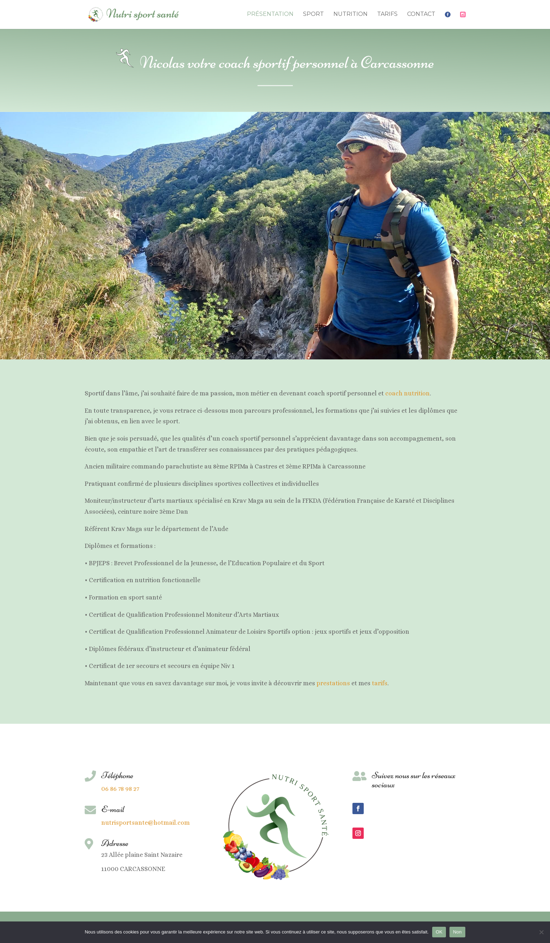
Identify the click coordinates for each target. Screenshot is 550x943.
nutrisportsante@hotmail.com (145, 822)
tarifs (379, 683)
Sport (313, 14)
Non (457, 932)
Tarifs (387, 14)
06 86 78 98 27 (120, 788)
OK (439, 932)
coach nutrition (407, 393)
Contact (421, 14)
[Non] (541, 932)
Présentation (270, 14)
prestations (333, 683)
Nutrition (350, 14)
